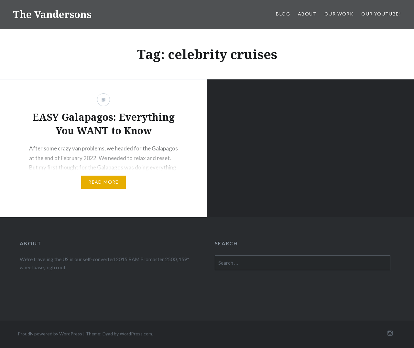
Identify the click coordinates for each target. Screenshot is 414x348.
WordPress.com (136, 333)
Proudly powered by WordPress (50, 333)
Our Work (339, 13)
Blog (283, 13)
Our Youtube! (381, 13)
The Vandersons (52, 14)
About (307, 13)
